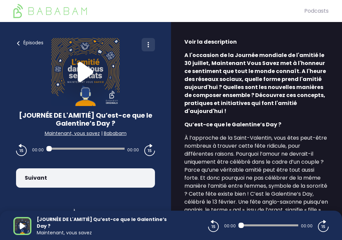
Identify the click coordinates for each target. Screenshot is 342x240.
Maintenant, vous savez (72, 133)
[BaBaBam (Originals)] (158, 11)
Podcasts (316, 11)
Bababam (115, 133)
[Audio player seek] (85, 148)
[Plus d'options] (148, 44)
